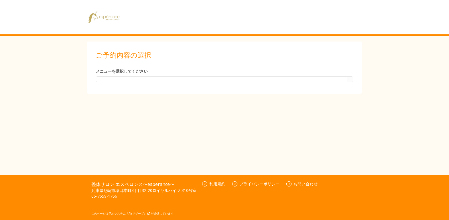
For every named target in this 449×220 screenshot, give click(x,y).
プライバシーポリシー (255, 183)
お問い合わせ (302, 183)
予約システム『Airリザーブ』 (129, 213)
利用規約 (213, 183)
